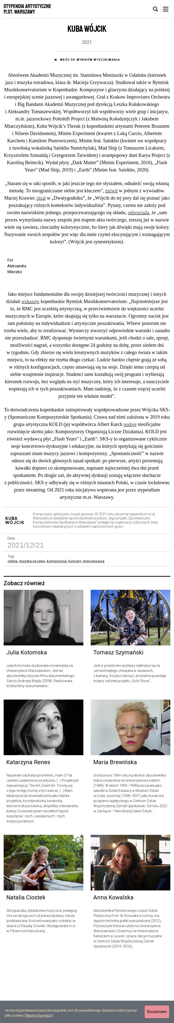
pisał (41, 198)
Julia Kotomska (26, 715)
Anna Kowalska (113, 960)
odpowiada (138, 212)
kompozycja (57, 624)
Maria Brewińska (115, 825)
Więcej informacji (38, 1015)
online (12, 624)
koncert (74, 624)
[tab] (155, 9)
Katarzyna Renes (28, 825)
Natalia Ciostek (26, 960)
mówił (111, 190)
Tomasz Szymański (118, 715)
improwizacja (93, 624)
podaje (130, 487)
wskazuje (30, 364)
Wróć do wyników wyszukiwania (90, 59)
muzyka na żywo (32, 624)
